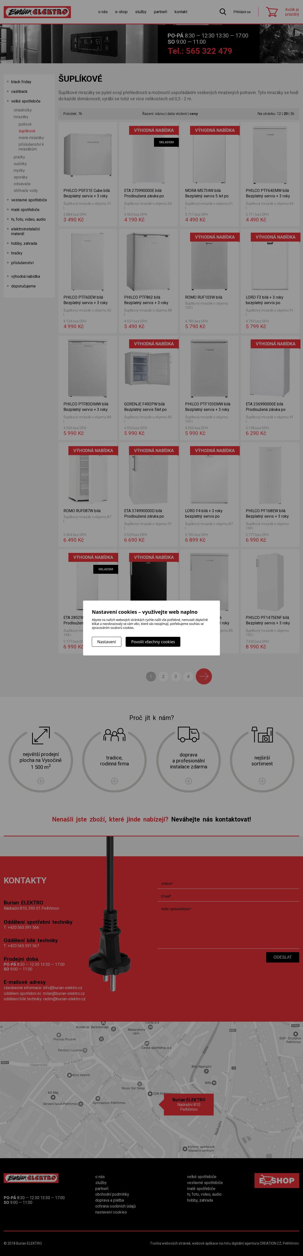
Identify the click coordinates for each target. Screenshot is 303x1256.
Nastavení (106, 642)
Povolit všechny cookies (153, 642)
